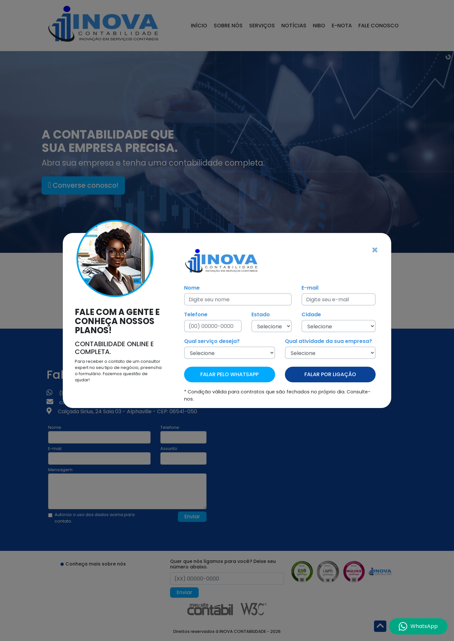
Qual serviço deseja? (212, 341)
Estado (260, 314)
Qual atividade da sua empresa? (328, 341)
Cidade (311, 314)
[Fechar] (375, 250)
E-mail (309, 288)
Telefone (195, 314)
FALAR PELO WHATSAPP (229, 374)
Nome (192, 288)
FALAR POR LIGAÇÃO (330, 374)
